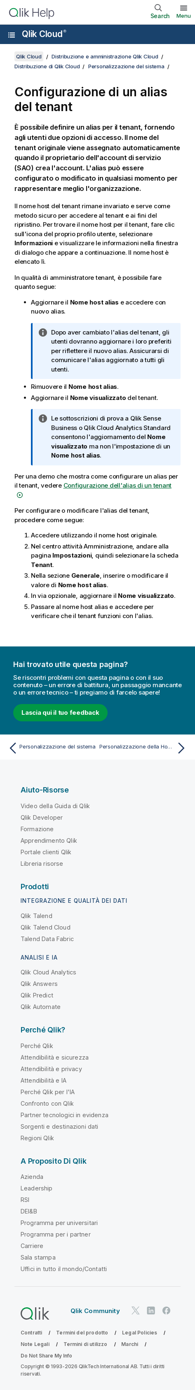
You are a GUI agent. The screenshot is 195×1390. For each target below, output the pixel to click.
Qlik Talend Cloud (45, 927)
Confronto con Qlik (47, 1103)
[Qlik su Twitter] (135, 1310)
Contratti (31, 1333)
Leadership (37, 1188)
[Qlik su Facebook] (166, 1310)
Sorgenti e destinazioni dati (59, 1126)
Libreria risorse (42, 863)
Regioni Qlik (37, 1137)
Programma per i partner (56, 1234)
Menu (183, 15)
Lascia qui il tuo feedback (60, 712)
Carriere (32, 1245)
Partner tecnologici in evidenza (64, 1114)
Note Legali (35, 1344)
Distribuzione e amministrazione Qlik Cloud (105, 56)
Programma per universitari (59, 1222)
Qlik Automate (41, 1006)
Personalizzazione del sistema (126, 66)
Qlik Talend (36, 915)
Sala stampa (38, 1257)
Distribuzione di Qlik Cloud (47, 66)
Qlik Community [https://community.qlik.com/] (95, 1311)
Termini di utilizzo (85, 1344)
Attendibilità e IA (43, 1080)
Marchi (129, 1344)
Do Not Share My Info (46, 1356)
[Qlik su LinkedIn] (151, 1310)
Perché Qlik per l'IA (48, 1091)
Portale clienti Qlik (46, 851)
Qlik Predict (37, 995)
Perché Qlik (37, 1045)
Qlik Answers (39, 983)
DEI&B (29, 1211)
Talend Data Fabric (47, 938)
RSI (25, 1199)
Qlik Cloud (44, 34)
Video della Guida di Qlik (55, 805)
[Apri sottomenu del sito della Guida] (11, 35)
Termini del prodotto (82, 1333)
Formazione (37, 828)
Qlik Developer (42, 817)
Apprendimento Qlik (49, 840)
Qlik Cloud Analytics (48, 972)
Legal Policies (139, 1333)
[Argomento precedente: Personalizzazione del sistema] (51, 748)
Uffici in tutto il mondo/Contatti (64, 1268)
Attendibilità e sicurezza (55, 1057)
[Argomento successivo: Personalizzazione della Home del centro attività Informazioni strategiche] (144, 748)
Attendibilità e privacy (51, 1068)
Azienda (32, 1176)
